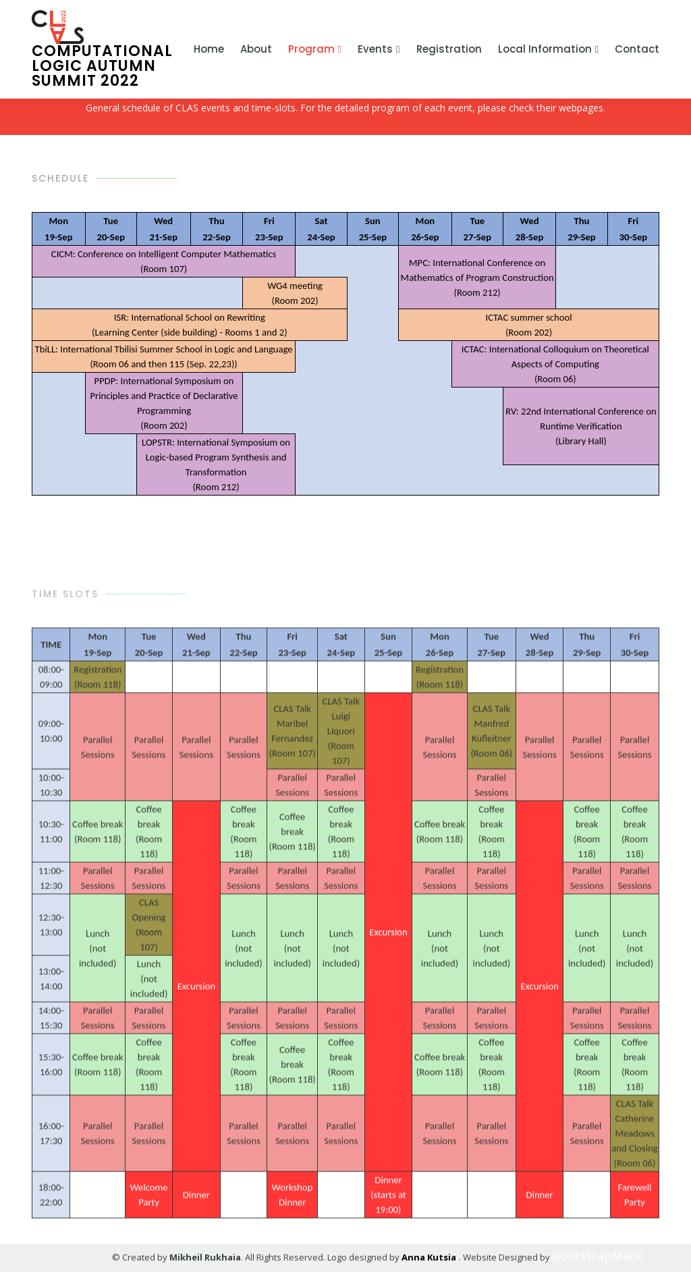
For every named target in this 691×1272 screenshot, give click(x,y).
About (256, 49)
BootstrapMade (564, 1256)
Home (209, 49)
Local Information (545, 49)
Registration (449, 49)
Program (311, 49)
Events (375, 49)
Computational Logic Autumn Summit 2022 (102, 49)
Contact (637, 49)
